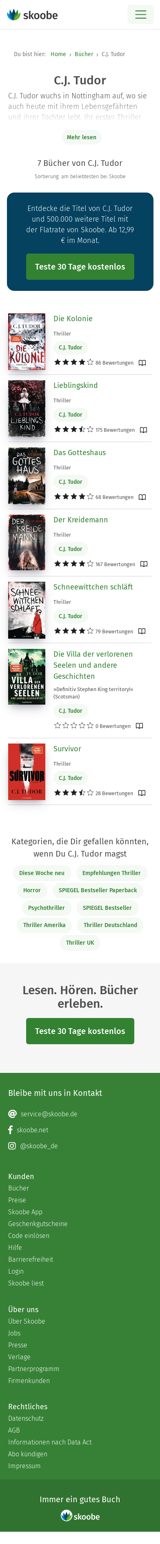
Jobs (14, 1333)
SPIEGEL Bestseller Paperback (98, 890)
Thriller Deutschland (110, 925)
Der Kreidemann (80, 519)
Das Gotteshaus (79, 452)
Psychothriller (46, 908)
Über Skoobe (26, 1321)
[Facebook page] (80, 1130)
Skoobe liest (26, 1283)
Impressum (24, 1466)
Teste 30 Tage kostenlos (80, 267)
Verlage (19, 1357)
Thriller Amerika (44, 925)
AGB (14, 1430)
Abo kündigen (27, 1454)
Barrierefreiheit (30, 1259)
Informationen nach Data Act (49, 1442)
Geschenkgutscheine (38, 1224)
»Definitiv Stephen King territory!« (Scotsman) (93, 693)
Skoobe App (25, 1212)
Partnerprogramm (34, 1369)
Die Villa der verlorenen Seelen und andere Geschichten (93, 665)
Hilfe (15, 1248)
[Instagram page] (80, 1146)
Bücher (84, 54)
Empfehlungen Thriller (111, 873)
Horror (32, 890)
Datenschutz (26, 1418)
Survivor (67, 748)
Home (58, 54)
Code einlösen (28, 1236)
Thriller (62, 334)
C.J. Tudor (70, 347)
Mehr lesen (81, 137)
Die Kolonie (73, 318)
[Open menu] (140, 14)
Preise (17, 1200)
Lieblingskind (75, 385)
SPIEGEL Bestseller (107, 908)
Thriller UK (80, 942)
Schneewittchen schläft (93, 587)
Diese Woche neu (41, 873)
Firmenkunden (29, 1381)
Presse (17, 1345)
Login (16, 1271)
